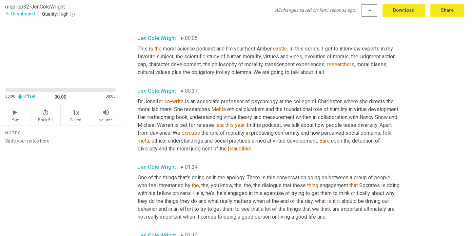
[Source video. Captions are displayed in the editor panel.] (60, 51)
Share (447, 10)
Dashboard (20, 13)
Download (404, 10)
